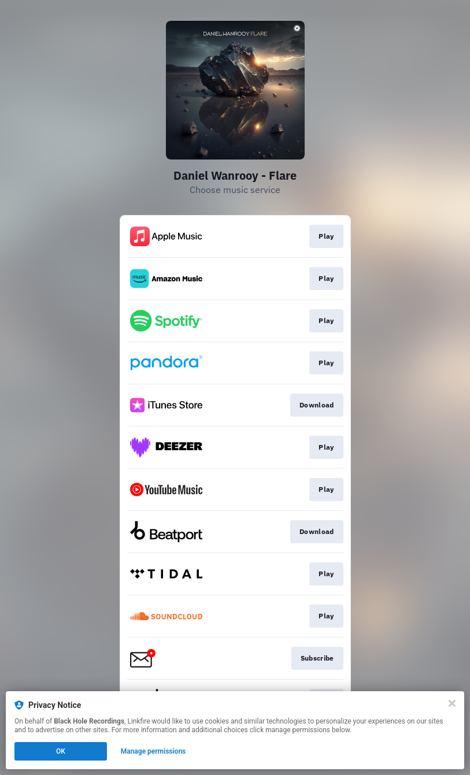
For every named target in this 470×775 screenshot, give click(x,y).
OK (60, 751)
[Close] (452, 703)
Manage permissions (153, 751)
